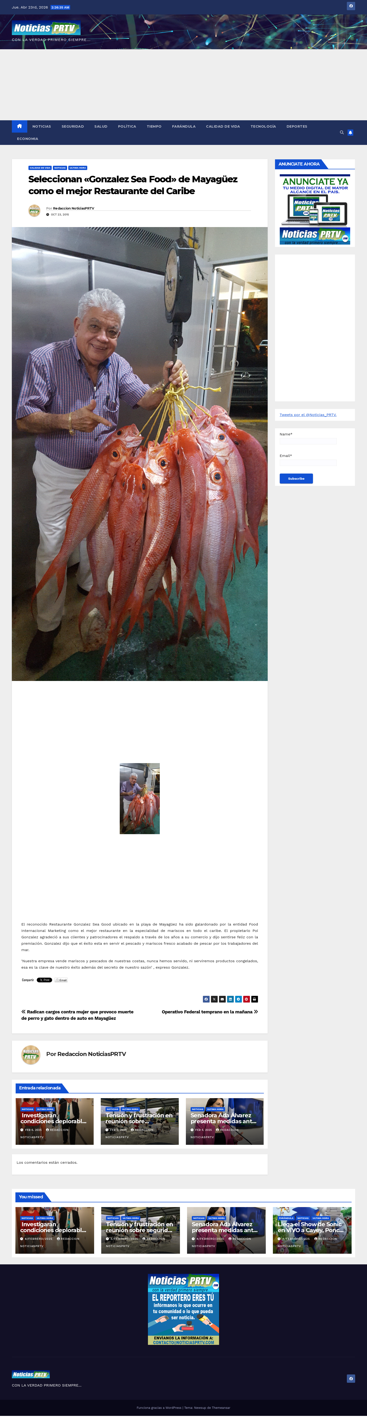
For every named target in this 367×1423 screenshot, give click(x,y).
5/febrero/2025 (125, 1238)
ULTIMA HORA (78, 167)
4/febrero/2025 (211, 1238)
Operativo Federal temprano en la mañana (210, 1012)
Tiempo (154, 126)
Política (127, 126)
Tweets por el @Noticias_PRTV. (308, 414)
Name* (308, 438)
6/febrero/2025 (39, 1238)
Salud (101, 126)
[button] (342, 132)
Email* (308, 459)
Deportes (297, 126)
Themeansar (221, 1408)
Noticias (41, 126)
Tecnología (263, 126)
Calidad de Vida (223, 126)
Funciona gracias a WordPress (159, 1408)
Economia (27, 139)
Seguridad (73, 126)
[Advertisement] (183, 85)
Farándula (184, 126)
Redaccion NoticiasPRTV (73, 208)
